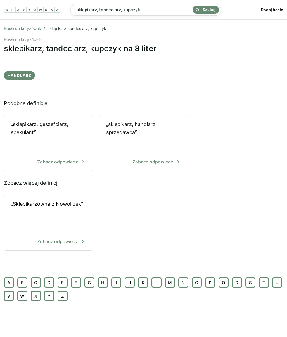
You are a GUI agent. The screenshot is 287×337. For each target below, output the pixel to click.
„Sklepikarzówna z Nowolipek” (48, 223)
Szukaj (205, 9)
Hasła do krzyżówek (22, 28)
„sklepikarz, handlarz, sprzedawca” (143, 143)
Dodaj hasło (272, 9)
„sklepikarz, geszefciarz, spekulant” (48, 143)
